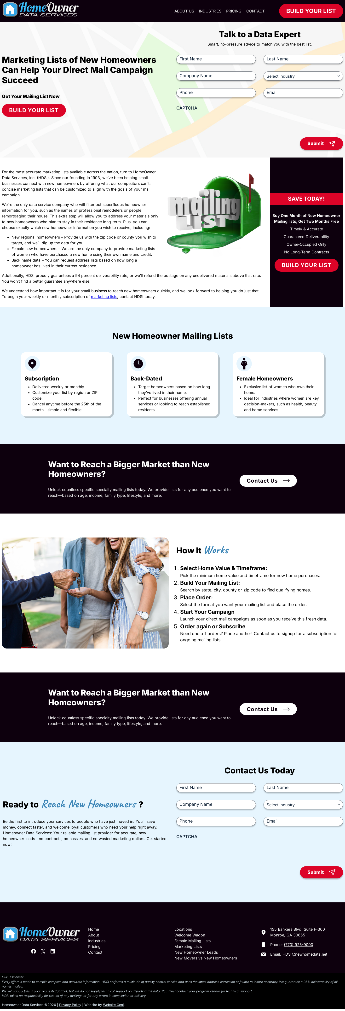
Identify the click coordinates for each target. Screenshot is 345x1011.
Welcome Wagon (189, 937)
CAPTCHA (186, 108)
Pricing (234, 11)
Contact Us (262, 482)
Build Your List (311, 10)
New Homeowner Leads (196, 954)
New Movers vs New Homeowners (205, 960)
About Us (184, 11)
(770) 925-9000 (298, 946)
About (93, 937)
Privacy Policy (70, 1007)
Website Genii (113, 1007)
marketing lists (104, 297)
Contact (255, 11)
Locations (183, 931)
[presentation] (212, 122)
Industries (210, 11)
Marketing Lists (188, 948)
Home (93, 931)
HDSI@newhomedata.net (304, 956)
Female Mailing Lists (192, 943)
